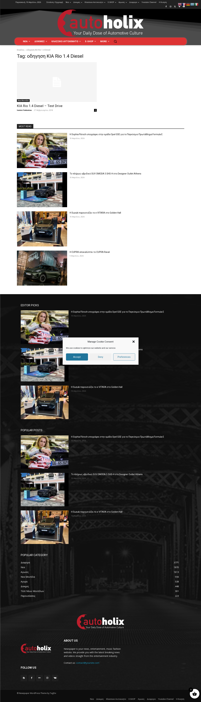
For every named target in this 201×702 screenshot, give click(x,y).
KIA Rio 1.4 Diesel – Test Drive (39, 106)
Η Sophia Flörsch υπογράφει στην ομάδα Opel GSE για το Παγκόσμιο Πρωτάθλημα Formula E (116, 134)
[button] (133, 341)
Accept (77, 357)
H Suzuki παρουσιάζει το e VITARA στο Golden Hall (95, 212)
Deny (100, 357)
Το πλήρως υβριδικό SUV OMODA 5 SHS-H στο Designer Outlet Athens (105, 173)
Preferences (124, 357)
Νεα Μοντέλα (23, 100)
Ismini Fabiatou (24, 110)
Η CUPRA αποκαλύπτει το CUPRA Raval (90, 252)
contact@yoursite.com (87, 662)
